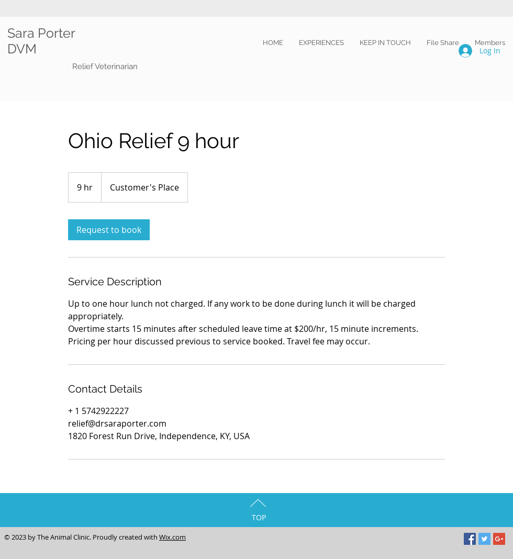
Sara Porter (43, 33)
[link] (109, 229)
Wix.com (172, 537)
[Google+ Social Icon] (499, 539)
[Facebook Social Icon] (470, 539)
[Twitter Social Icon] (484, 539)
